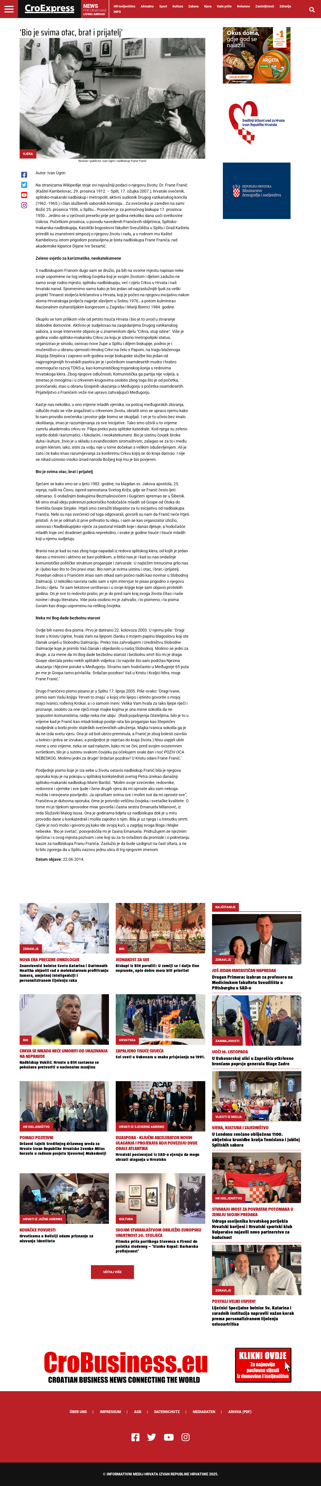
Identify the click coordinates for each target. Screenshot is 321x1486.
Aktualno (147, 6)
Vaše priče (224, 6)
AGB (137, 1412)
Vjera (207, 6)
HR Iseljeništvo (124, 6)
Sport (163, 6)
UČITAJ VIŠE (112, 1272)
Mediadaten (204, 1412)
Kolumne (243, 6)
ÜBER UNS (78, 1412)
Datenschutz (167, 1412)
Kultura (178, 6)
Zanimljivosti (264, 6)
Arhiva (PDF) (240, 1412)
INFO (117, 12)
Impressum (110, 1412)
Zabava (193, 6)
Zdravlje (285, 6)
